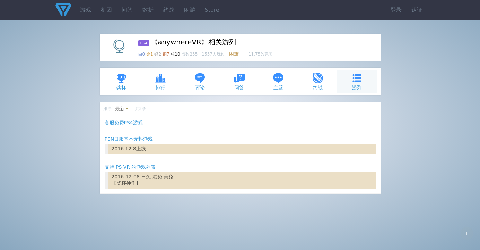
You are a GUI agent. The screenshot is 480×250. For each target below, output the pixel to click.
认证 (416, 10)
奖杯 (121, 81)
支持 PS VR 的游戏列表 (130, 167)
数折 (148, 10)
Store (212, 10)
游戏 (85, 10)
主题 (278, 81)
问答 (127, 10)
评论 (200, 81)
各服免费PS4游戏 (124, 122)
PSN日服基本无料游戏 (129, 139)
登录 (396, 10)
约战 (168, 10)
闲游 (189, 10)
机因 (106, 10)
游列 (357, 81)
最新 (120, 108)
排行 (160, 81)
